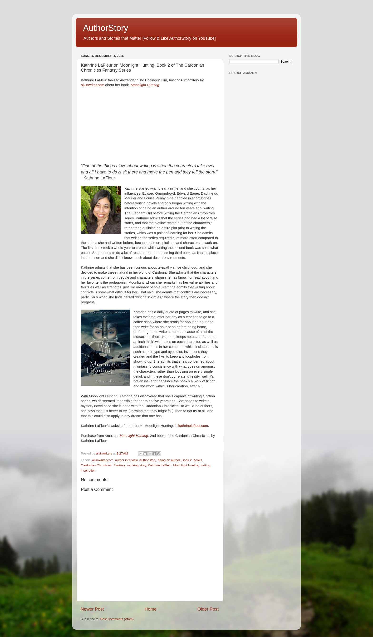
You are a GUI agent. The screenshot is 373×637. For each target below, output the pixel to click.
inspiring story (136, 465)
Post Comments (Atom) (117, 619)
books (197, 460)
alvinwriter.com (92, 85)
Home (151, 609)
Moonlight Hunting (145, 85)
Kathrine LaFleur (160, 465)
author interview (126, 460)
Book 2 (187, 460)
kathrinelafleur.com (193, 426)
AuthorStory (105, 28)
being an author (169, 460)
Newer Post (92, 609)
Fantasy (119, 465)
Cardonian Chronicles (96, 465)
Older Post (208, 609)
